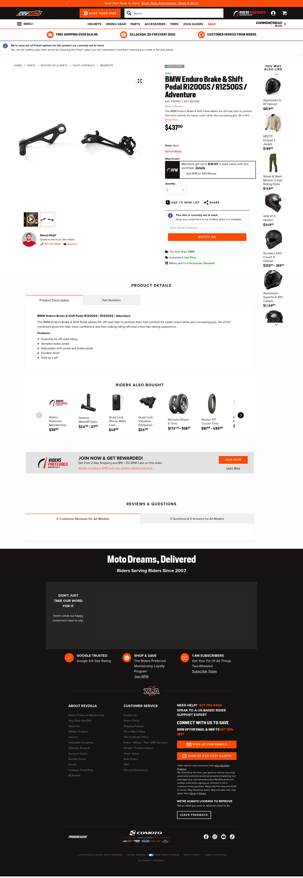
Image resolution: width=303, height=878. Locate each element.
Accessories (155, 24)
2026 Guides (193, 24)
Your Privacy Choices (167, 854)
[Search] (173, 13)
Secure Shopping (136, 854)
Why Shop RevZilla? (80, 721)
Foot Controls (84, 65)
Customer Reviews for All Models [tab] (82, 518)
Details (200, 168)
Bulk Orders (131, 759)
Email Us (72, 244)
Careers (73, 737)
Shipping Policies (134, 726)
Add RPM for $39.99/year (201, 174)
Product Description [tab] (54, 300)
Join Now (233, 460)
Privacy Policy (192, 854)
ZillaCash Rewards (79, 748)
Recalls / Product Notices (139, 748)
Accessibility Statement (151, 860)
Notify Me (207, 237)
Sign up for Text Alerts (210, 756)
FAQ (126, 764)
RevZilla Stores (77, 759)
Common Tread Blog (80, 770)
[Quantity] (175, 190)
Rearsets (106, 65)
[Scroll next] (276, 74)
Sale (211, 24)
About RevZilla (82, 705)
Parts (135, 24)
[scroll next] (241, 415)
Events (72, 764)
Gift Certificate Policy (136, 737)
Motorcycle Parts (54, 65)
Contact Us (130, 715)
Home (18, 65)
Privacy (202, 793)
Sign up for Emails (210, 744)
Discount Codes (78, 754)
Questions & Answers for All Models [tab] (197, 518)
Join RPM (141, 676)
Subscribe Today (204, 671)
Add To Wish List (185, 203)
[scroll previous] (39, 415)
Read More (171, 120)
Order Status (131, 754)
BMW (168, 73)
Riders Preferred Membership (86, 715)
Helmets (94, 24)
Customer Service (141, 705)
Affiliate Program (78, 732)
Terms (192, 793)
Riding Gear (116, 24)
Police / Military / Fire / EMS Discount (145, 743)
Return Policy (132, 721)
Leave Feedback (194, 815)
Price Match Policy (134, 732)
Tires (174, 24)
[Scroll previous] (269, 74)
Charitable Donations (80, 743)
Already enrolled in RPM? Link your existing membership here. (115, 468)
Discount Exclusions (136, 770)
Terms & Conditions (216, 854)
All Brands (74, 775)
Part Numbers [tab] (111, 300)
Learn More (233, 468)
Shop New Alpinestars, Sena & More (170, 3)
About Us (74, 726)
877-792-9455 (52, 244)
